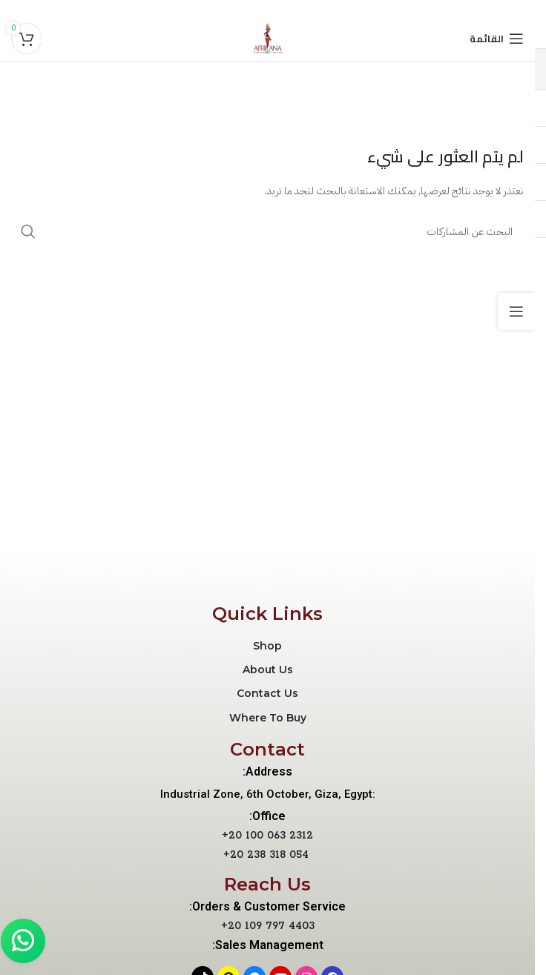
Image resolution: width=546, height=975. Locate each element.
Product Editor (198, 88)
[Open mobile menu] (496, 38)
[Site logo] (267, 38)
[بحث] (267, 231)
